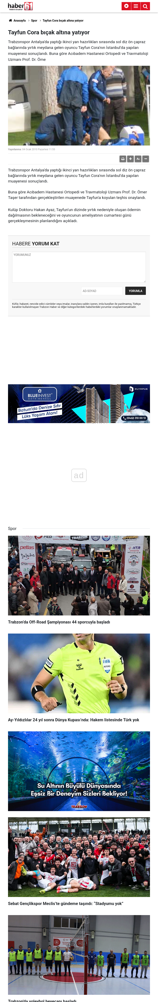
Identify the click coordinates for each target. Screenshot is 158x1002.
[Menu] (135, 6)
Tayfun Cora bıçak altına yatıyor (63, 20)
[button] (130, 159)
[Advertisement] (79, 349)
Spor (34, 20)
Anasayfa (17, 20)
